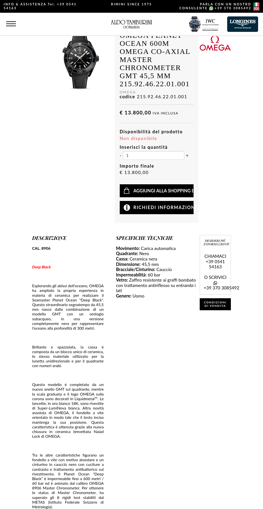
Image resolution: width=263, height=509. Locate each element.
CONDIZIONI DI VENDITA (215, 304)
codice (127, 96)
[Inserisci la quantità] (153, 155)
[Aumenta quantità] (187, 155)
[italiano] (256, 4)
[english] (256, 9)
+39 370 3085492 (233, 8)
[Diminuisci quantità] (120, 155)
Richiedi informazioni (163, 207)
